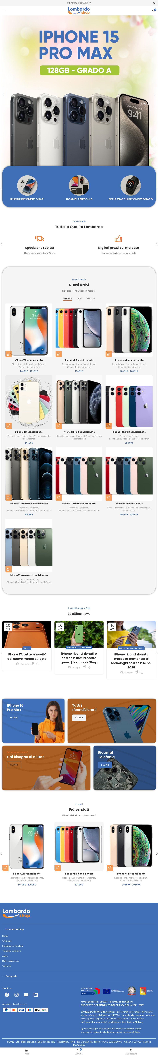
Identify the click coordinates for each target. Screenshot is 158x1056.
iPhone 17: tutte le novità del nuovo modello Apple (27, 656)
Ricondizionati (18, 364)
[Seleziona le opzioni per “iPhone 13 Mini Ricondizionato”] (59, 498)
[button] (3, 95)
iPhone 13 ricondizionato (139, 507)
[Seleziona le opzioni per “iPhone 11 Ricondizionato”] (8, 426)
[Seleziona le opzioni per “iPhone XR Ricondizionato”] (59, 354)
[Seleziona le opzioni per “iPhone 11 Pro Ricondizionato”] (59, 426)
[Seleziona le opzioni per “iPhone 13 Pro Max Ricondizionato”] (8, 569)
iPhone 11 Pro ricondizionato (89, 436)
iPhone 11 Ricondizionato (29, 431)
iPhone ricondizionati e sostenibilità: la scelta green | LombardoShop (79, 657)
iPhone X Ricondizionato (29, 360)
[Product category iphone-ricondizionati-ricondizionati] (27, 189)
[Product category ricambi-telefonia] (79, 189)
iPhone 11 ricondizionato (38, 436)
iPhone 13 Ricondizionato (129, 503)
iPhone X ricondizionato (29, 367)
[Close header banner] (154, 3)
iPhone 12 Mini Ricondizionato (129, 431)
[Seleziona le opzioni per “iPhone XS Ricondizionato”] (109, 354)
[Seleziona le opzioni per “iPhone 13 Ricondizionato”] (109, 498)
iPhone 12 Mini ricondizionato (122, 438)
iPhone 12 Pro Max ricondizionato (22, 510)
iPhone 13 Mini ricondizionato (72, 510)
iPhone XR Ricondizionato (79, 360)
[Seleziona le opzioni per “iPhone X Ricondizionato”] (8, 354)
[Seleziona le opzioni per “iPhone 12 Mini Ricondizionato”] (109, 426)
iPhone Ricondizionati (35, 364)
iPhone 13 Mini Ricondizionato (79, 503)
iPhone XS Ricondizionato (129, 360)
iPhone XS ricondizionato (129, 367)
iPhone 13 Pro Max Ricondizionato (29, 575)
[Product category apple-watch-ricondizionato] (131, 189)
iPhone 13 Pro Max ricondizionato (22, 582)
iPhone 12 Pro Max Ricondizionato (29, 503)
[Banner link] (33, 721)
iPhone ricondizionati (79, 647)
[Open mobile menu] (4, 11)
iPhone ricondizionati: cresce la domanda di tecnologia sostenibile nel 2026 (131, 661)
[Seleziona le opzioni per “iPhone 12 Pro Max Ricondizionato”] (8, 498)
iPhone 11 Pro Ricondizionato (79, 431)
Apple (27, 648)
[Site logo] (79, 10)
